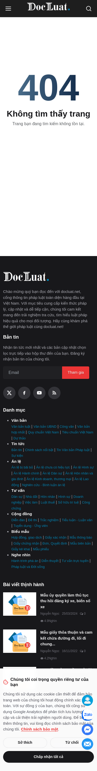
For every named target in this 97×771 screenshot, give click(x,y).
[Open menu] (8, 8)
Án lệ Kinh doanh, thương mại (49, 479)
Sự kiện (17, 456)
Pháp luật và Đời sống (28, 567)
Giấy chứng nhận (26, 543)
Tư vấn (18, 490)
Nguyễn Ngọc (49, 613)
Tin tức (18, 443)
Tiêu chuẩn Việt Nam (77, 432)
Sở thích (25, 742)
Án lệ (16, 461)
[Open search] (89, 8)
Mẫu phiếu (41, 549)
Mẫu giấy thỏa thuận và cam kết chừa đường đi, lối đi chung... (66, 638)
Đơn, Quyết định (54, 543)
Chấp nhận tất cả (48, 757)
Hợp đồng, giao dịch (26, 537)
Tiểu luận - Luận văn (77, 520)
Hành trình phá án (24, 561)
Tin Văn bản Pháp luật (72, 450)
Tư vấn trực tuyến (75, 561)
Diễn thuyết (49, 561)
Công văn (67, 426)
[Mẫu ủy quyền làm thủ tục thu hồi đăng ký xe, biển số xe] (19, 604)
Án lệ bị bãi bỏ (22, 467)
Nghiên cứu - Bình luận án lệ (43, 485)
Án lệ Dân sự (52, 473)
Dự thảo (19, 438)
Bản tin (16, 450)
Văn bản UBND (44, 426)
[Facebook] (24, 393)
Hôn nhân (48, 497)
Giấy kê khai (20, 549)
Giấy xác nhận (55, 537)
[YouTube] (39, 393)
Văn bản (19, 420)
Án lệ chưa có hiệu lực (53, 467)
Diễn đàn (18, 520)
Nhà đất (32, 497)
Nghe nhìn (20, 555)
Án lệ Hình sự (83, 467)
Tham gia (76, 372)
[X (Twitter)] (9, 393)
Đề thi (32, 520)
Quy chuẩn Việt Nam (43, 432)
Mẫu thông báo (81, 537)
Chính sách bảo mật (39, 729)
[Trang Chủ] (48, 8)
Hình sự (64, 497)
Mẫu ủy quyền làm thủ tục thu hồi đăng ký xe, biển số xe (65, 601)
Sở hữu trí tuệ (68, 502)
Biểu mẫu (20, 531)
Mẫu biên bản (80, 543)
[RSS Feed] (54, 393)
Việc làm (31, 502)
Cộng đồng (21, 514)
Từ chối (72, 742)
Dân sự (17, 497)
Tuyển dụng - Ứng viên (30, 526)
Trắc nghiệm (49, 520)
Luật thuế (48, 502)
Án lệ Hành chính (26, 473)
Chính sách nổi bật (39, 450)
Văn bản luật (20, 426)
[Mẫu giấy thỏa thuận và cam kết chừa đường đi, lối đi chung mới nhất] (19, 641)
